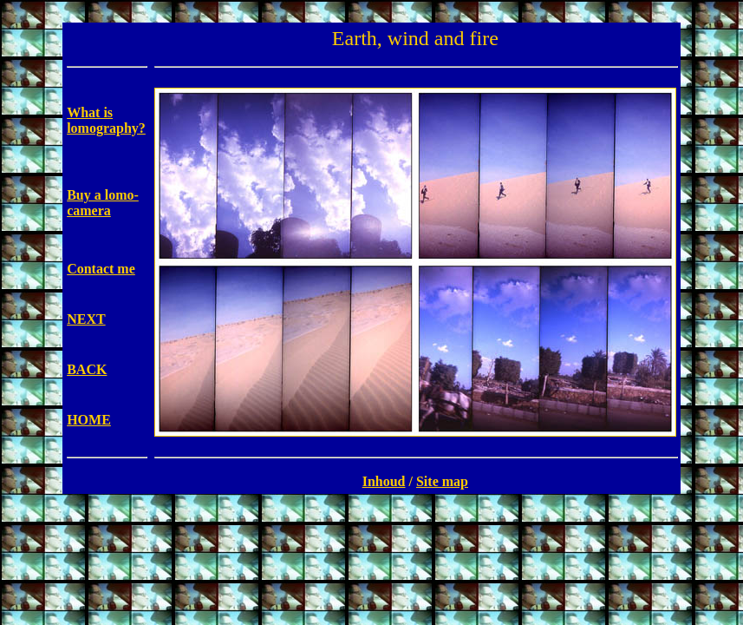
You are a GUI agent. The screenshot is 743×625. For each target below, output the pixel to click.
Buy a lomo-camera (103, 203)
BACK (87, 369)
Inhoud (384, 481)
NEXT (86, 319)
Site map (442, 481)
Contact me (101, 268)
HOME (89, 419)
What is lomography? (106, 120)
